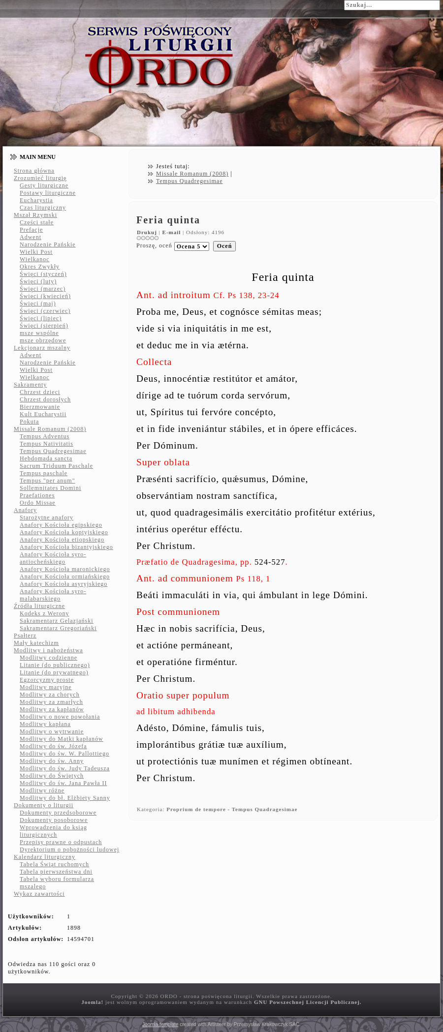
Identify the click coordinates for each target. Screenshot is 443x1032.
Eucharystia (36, 200)
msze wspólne (39, 333)
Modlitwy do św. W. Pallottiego (64, 753)
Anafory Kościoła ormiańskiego (65, 576)
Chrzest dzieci (40, 392)
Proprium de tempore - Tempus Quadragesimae (231, 809)
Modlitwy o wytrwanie (52, 731)
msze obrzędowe (43, 340)
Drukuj (148, 232)
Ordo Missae (38, 502)
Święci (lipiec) (41, 318)
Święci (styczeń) (43, 274)
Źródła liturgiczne (39, 606)
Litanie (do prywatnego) (54, 672)
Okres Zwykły (40, 266)
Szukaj (332, 4)
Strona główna (34, 170)
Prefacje (31, 229)
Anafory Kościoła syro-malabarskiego (53, 595)
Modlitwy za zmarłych (51, 701)
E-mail (172, 232)
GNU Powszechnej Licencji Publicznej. (308, 1002)
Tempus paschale (43, 473)
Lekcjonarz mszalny (42, 347)
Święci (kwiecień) (45, 296)
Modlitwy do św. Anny (52, 761)
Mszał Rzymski (35, 215)
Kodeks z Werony (44, 613)
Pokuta (29, 421)
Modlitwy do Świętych (52, 775)
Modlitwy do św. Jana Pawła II (63, 783)
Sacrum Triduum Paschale (56, 465)
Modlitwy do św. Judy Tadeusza (65, 768)
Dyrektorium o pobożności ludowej (69, 849)
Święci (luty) (38, 281)
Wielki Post (36, 251)
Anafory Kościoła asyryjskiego (63, 583)
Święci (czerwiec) (45, 310)
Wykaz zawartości (39, 893)
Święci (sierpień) (44, 325)
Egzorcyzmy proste (47, 679)
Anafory (25, 510)
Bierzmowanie (40, 406)
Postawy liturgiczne (48, 192)
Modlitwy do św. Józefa (53, 746)
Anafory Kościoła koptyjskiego (64, 532)
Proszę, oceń (154, 245)
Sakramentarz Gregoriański (58, 628)
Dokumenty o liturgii (43, 805)
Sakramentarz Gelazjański (57, 620)
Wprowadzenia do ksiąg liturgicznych (53, 831)
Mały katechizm (36, 642)
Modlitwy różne (42, 790)
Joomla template (160, 1024)
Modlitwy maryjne (46, 687)
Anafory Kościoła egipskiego (61, 524)
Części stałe (37, 222)
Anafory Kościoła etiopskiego (62, 539)
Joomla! (92, 1002)
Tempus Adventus (44, 436)
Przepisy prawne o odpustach (61, 842)
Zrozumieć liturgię (40, 178)
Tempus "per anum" (47, 480)
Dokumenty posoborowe (54, 820)
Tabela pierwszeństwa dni (56, 871)
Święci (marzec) (42, 288)
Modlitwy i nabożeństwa (48, 650)
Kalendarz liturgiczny (44, 856)
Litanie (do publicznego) (55, 665)
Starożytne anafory (46, 517)
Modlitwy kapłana (45, 724)
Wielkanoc (35, 259)
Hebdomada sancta (46, 458)
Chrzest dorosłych (45, 399)
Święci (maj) (38, 303)
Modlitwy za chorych (50, 694)
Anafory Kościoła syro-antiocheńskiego (53, 558)
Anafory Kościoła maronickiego (65, 569)
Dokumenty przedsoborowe (58, 812)
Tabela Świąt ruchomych (54, 864)
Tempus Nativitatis (46, 443)
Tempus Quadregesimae (53, 451)
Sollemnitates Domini (50, 488)
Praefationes (37, 495)
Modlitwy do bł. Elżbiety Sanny (65, 797)
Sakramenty (30, 384)
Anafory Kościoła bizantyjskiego (66, 547)
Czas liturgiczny (43, 207)
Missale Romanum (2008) (50, 428)
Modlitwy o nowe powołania (60, 716)
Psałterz (25, 635)
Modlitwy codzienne (48, 657)
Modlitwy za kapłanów (52, 709)
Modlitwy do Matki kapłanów (61, 738)
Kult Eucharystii (43, 414)
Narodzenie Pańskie (48, 244)
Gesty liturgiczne (44, 185)
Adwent (30, 237)
